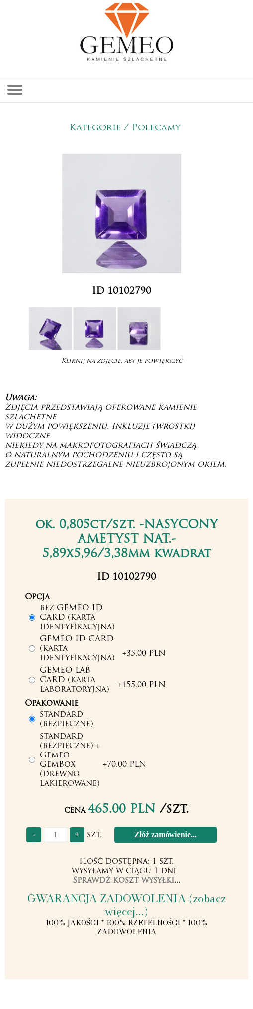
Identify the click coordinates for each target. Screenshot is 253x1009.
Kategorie (95, 128)
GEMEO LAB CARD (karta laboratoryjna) (74, 680)
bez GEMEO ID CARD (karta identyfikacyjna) (77, 617)
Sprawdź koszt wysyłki (123, 880)
